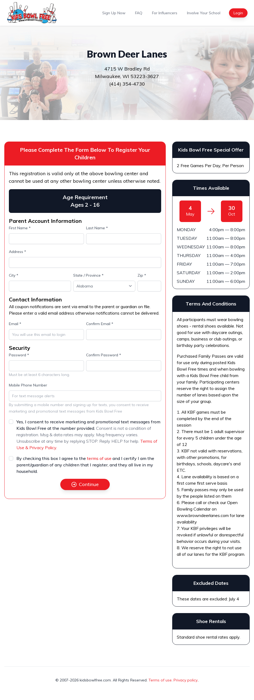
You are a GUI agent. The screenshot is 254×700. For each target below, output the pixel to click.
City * (13, 275)
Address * (17, 251)
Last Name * (97, 228)
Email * (15, 323)
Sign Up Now (113, 12)
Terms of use (160, 680)
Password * (19, 355)
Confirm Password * (103, 355)
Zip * (141, 275)
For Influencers (164, 12)
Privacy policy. (186, 680)
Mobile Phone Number (28, 385)
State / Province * (88, 275)
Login (238, 12)
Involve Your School (203, 12)
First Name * (20, 228)
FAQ (138, 12)
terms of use (99, 458)
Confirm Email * (99, 323)
